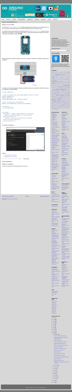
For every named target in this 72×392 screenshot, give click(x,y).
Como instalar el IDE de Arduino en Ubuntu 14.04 (55, 255)
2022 (54, 322)
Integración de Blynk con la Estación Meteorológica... (61, 338)
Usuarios (64, 106)
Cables (57, 77)
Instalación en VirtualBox (54, 117)
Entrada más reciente (8, 196)
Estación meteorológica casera (59, 343)
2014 (54, 382)
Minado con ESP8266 (56, 216)
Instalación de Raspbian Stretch (55, 269)
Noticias (68, 95)
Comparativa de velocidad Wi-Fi (65, 210)
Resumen (59, 99)
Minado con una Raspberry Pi (55, 219)
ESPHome (58, 83)
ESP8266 (54, 83)
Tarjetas (68, 104)
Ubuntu (61, 106)
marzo (55, 375)
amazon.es (55, 19)
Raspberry (54, 99)
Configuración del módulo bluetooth (55, 236)
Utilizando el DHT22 (65, 231)
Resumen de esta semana (58, 360)
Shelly (55, 101)
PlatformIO (66, 96)
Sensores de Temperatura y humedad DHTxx (55, 241)
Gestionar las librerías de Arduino (56, 246)
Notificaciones (54, 96)
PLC (69, 96)
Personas (58, 96)
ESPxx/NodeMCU (21, 19)
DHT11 (68, 78)
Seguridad (63, 100)
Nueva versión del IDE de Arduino (60, 341)
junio (55, 370)
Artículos (63, 74)
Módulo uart (54, 313)
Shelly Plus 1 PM (65, 142)
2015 (54, 380)
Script (56, 100)
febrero (55, 376)
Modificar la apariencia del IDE (55, 262)
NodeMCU (58, 95)
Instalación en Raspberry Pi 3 (54, 114)
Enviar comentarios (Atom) (12, 198)
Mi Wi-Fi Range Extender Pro (64, 207)
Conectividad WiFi (65, 221)
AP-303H (62, 73)
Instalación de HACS (55, 133)
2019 (54, 327)
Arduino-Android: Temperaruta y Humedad (65, 114)
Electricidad (56, 82)
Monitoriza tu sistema (56, 140)
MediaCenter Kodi (55, 276)
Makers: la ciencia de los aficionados (60, 345)
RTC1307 (63, 99)
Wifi (52, 295)
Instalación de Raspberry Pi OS (55, 279)
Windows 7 (63, 107)
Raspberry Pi (30, 19)
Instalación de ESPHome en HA (65, 162)
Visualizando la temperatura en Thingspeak (64, 277)
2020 (54, 326)
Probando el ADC (65, 281)
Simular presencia (55, 104)
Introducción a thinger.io (64, 247)
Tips (53, 106)
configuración (54, 78)
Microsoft (58, 94)
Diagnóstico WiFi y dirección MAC (65, 230)
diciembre (56, 334)
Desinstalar (65, 78)
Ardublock (53, 74)
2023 (54, 321)
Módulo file (54, 302)
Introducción (54, 175)
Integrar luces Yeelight (54, 148)
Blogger (44, 387)
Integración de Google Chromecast (55, 145)
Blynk (69, 76)
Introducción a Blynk (65, 256)
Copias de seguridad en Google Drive (55, 136)
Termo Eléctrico (54, 105)
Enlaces (62, 82)
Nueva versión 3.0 (55, 225)
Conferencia (68, 77)
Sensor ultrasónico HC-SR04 (14, 27)
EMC (59, 82)
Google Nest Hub (67, 86)
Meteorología (56, 93)
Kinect (61, 90)
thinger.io (64, 105)
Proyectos (60, 97)
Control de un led (65, 173)
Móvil (64, 94)
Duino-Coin (60, 81)
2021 (54, 324)
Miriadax (61, 94)
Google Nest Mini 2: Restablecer (55, 188)
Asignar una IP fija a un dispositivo (65, 200)
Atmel (69, 74)
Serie (66, 100)
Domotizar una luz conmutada (65, 127)
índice (69, 89)
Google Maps (54, 293)
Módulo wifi (54, 304)
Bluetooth (65, 76)
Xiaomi (66, 107)
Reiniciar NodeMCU (65, 279)
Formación (43, 19)
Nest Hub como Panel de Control (55, 164)
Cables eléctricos (55, 206)
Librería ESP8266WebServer (65, 227)
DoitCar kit (68, 79)
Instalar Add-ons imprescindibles (55, 124)
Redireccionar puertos (64, 202)
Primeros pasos (55, 121)
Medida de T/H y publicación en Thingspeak (65, 234)
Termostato (60, 105)
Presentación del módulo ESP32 (55, 292)
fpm (34, 387)
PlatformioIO (54, 264)
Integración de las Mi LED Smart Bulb (65, 188)
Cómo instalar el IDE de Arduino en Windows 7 (55, 251)
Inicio (3, 19)
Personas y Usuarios (55, 127)
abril (55, 373)
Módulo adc (54, 311)
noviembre (56, 365)
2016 (54, 332)
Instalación (54, 176)
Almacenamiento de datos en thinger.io (65, 249)
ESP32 (69, 82)
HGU (66, 87)
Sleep (66, 104)
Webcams (53, 107)
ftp (52, 86)
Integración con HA (55, 186)
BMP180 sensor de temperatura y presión (65, 175)
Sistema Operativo (61, 104)
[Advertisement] (61, 28)
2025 (54, 317)
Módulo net (54, 308)
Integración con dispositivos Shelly (55, 138)
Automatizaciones (55, 76)
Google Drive (55, 86)
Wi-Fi (56, 107)
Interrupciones (56, 90)
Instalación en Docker (54, 120)
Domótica (37, 19)
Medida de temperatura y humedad (64, 168)
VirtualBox (68, 106)
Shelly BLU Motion (66, 101)
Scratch (49, 19)
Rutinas (67, 99)
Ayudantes (61, 76)
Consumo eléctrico (60, 78)
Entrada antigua (44, 196)
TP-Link (58, 106)
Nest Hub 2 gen (54, 178)
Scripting (59, 100)
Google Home (60, 86)
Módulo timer (54, 305)
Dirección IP (56, 79)
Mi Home (61, 93)
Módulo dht (54, 310)
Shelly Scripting (65, 154)
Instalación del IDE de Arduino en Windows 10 (55, 259)
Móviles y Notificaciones (54, 129)
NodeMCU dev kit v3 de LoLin (35, 31)
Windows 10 (59, 107)
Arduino (14, 19)
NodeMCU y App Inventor (65, 283)
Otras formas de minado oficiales (55, 224)
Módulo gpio (54, 307)
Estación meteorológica (65, 83)
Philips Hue (62, 96)
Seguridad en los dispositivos (65, 144)
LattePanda (66, 90)
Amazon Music (57, 73)
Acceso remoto (54, 125)
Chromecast (62, 77)
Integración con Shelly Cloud (55, 184)
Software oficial (55, 212)
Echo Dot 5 (65, 81)
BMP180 (53, 77)
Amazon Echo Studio (56, 195)
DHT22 (53, 79)
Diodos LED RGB (65, 239)
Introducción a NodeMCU (64, 265)
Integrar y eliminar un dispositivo (55, 132)
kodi (63, 90)
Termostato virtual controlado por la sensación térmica (55, 155)
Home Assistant (61, 89)
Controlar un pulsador (64, 171)
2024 (54, 319)
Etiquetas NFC (54, 85)
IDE (67, 89)
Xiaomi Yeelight (65, 185)
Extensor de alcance (59, 85)
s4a (69, 99)
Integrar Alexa (54, 159)
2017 (54, 331)
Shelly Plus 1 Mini (65, 140)
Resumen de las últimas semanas (60, 335)
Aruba (66, 74)
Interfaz (53, 90)
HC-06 (61, 87)
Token (55, 106)
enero (55, 378)
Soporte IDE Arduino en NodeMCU (66, 219)
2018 (54, 329)
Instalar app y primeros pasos (65, 137)
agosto (55, 368)
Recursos (8, 19)
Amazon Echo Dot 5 (55, 201)
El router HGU (64, 195)
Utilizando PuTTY (65, 269)
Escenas (65, 82)
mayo (55, 371)
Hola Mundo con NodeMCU (65, 268)
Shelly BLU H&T (60, 101)
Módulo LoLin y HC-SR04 (58, 350)
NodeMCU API (63, 95)
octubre (55, 366)
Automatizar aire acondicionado (55, 142)
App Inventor (67, 73)
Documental (63, 79)
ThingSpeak (68, 105)
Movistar (66, 94)
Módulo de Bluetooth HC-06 (55, 233)
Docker (60, 79)
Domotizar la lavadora (64, 125)
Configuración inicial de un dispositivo (65, 165)
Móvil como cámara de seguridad (55, 167)
